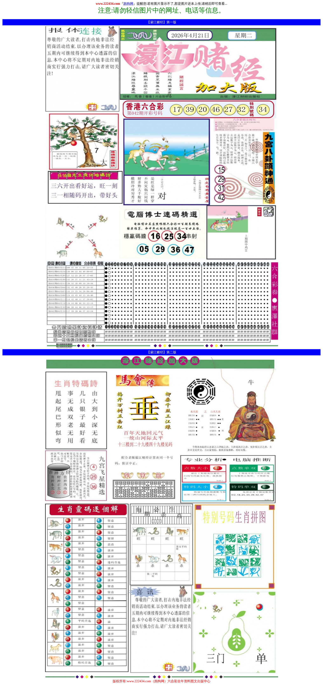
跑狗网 (128, 3)
